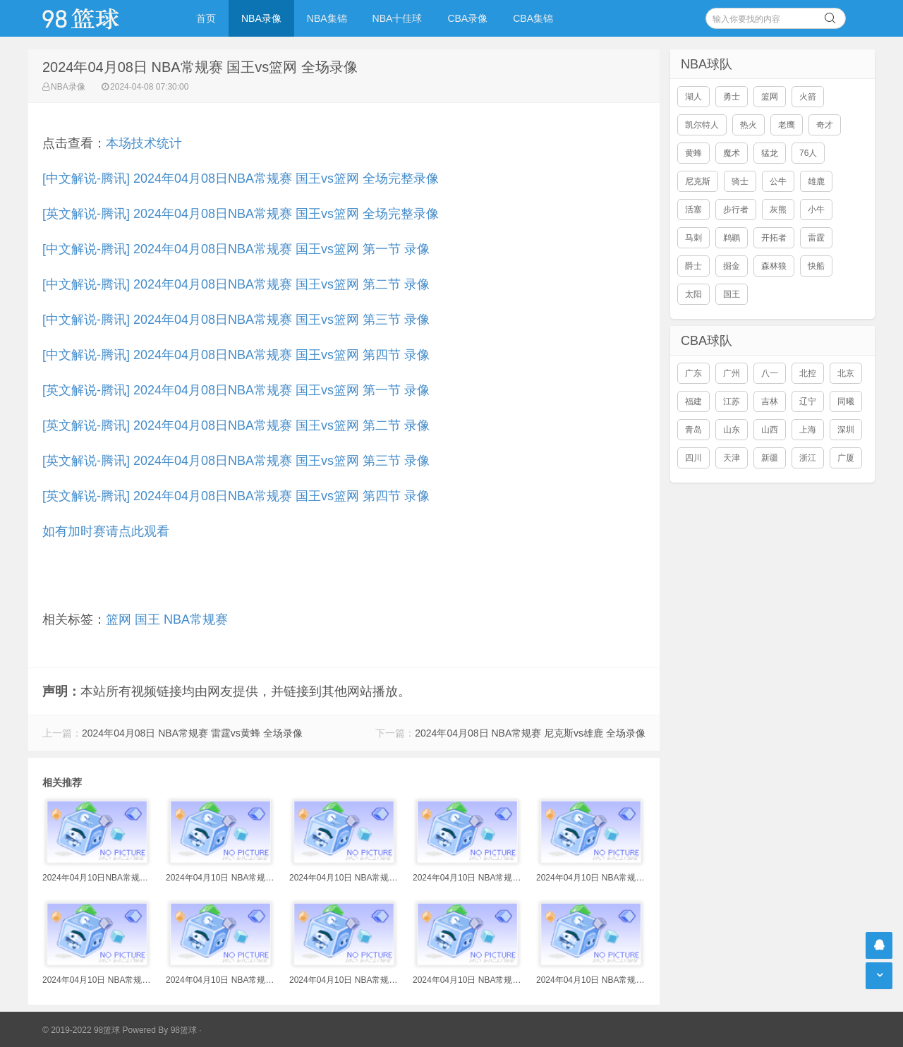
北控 (807, 373)
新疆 (769, 458)
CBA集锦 (533, 18)
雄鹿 (816, 181)
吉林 (769, 401)
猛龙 (769, 153)
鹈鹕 (731, 238)
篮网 (118, 619)
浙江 (807, 458)
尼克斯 (697, 181)
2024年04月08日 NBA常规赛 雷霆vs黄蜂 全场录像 (192, 733)
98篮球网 (98, 18)
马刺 (693, 238)
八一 (769, 373)
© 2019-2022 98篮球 (81, 1030)
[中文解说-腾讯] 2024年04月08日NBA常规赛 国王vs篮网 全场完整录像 (240, 178)
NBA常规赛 (196, 619)
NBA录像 (261, 18)
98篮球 (184, 1030)
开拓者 (774, 238)
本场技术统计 (144, 143)
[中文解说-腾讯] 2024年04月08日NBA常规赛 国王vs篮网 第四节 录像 (236, 355)
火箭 (807, 97)
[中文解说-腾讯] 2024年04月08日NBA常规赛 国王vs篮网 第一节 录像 (236, 249)
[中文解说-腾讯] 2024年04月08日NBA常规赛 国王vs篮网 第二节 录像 (236, 284)
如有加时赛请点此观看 (105, 531)
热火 (748, 125)
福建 (693, 401)
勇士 (731, 97)
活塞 (693, 209)
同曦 (845, 401)
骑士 (740, 181)
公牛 (778, 181)
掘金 (731, 266)
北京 (845, 373)
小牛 (816, 209)
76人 (808, 153)
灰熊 (778, 209)
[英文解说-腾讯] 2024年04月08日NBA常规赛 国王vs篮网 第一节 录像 (236, 390)
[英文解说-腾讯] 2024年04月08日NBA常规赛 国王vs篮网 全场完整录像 (240, 214)
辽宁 (807, 401)
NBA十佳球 (397, 18)
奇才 (824, 125)
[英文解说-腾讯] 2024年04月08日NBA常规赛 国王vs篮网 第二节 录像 (236, 425)
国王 (147, 619)
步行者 (736, 209)
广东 (693, 373)
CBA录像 (467, 18)
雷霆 (816, 238)
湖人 (693, 97)
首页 (206, 18)
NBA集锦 (327, 18)
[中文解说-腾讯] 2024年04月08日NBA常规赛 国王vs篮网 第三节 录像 (236, 320)
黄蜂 (693, 153)
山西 (769, 430)
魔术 (731, 153)
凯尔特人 (702, 125)
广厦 (845, 458)
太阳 (693, 294)
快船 (816, 266)
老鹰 (786, 125)
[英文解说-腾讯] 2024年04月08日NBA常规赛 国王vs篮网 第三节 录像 (236, 461)
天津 (731, 458)
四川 (693, 458)
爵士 (693, 266)
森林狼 (774, 266)
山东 (731, 430)
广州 (731, 373)
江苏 (731, 401)
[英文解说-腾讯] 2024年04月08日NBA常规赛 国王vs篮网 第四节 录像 (236, 496)
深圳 (845, 430)
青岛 (693, 430)
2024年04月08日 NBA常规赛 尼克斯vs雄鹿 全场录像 (530, 733)
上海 (807, 430)
